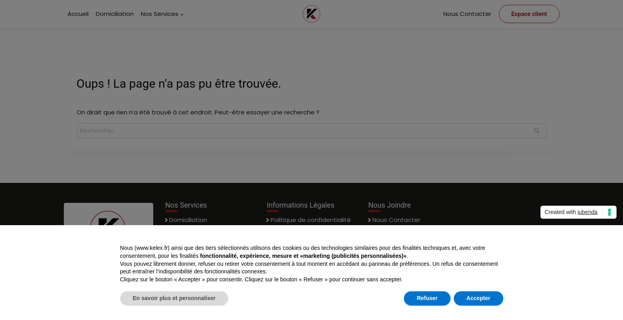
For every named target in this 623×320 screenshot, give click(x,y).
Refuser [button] (427, 298)
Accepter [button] (478, 298)
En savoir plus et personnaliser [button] (174, 298)
